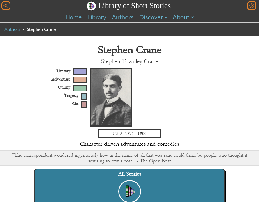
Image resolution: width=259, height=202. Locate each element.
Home (73, 17)
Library (96, 17)
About (181, 17)
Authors (122, 17)
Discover (151, 17)
